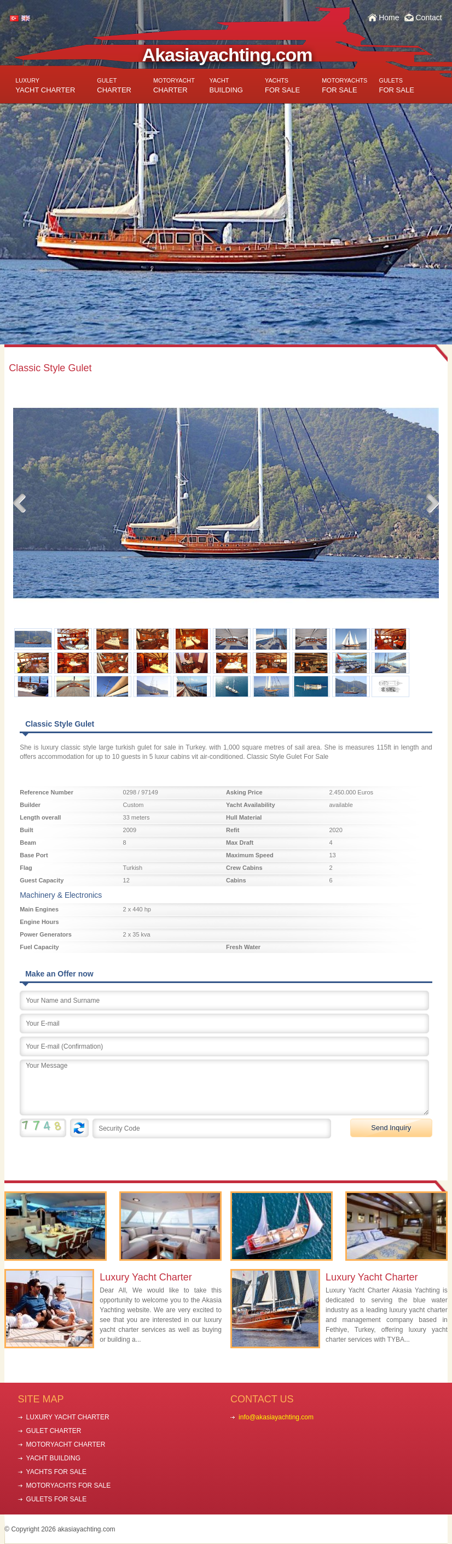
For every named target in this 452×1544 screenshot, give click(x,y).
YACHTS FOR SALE (56, 1472)
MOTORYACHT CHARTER (66, 1444)
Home (389, 17)
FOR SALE (282, 85)
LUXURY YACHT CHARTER (67, 1417)
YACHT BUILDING (53, 1458)
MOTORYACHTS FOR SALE (68, 1485)
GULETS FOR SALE (56, 1499)
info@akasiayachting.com (276, 1417)
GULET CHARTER (54, 1431)
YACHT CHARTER (45, 85)
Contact (428, 17)
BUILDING (226, 85)
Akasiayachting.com (227, 54)
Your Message (224, 1087)
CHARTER (114, 85)
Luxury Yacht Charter (146, 1277)
